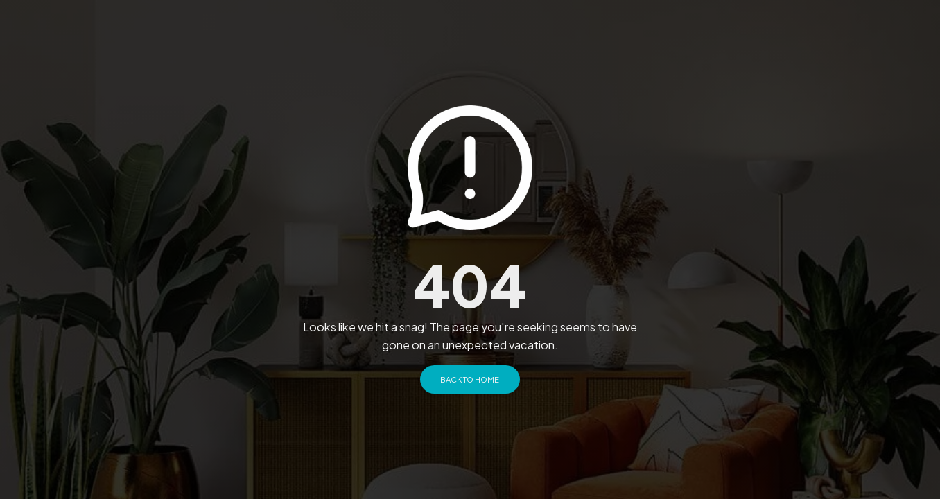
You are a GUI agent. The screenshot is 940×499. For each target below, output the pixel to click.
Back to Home (469, 379)
